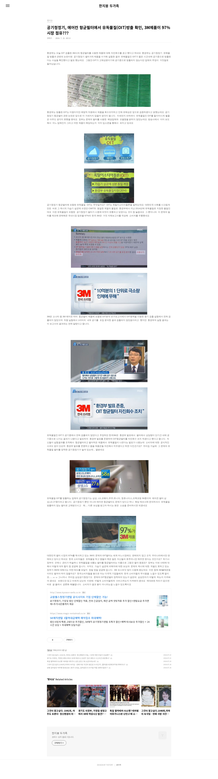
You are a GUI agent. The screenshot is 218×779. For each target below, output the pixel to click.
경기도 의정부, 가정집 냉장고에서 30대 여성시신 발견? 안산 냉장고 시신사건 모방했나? (78, 666)
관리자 (118, 773)
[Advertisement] (109, 613)
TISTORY (109, 773)
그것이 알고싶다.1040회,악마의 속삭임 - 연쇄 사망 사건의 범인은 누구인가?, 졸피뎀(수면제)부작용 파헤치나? (86, 673)
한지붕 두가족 (109, 6)
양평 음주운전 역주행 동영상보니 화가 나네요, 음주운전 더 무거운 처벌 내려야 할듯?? (77, 676)
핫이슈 (49, 658)
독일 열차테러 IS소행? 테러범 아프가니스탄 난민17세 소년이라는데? (71, 670)
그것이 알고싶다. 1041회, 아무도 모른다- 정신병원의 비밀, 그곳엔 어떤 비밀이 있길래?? (78, 663)
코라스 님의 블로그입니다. (63, 745)
